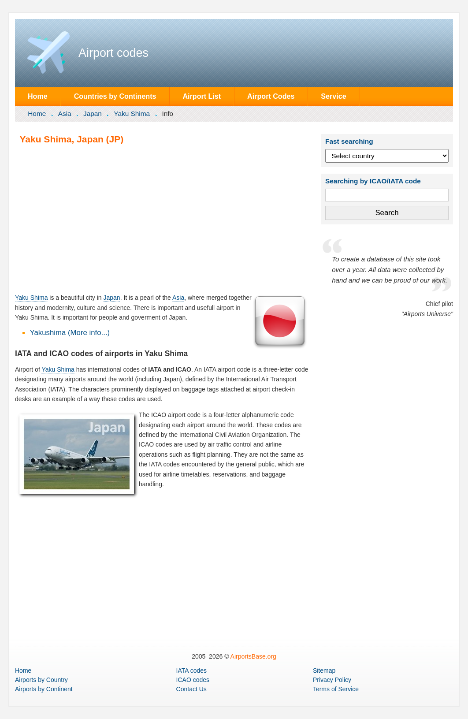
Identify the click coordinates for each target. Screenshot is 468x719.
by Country (41, 679)
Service (333, 96)
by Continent (44, 689)
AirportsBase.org (253, 656)
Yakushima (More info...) (70, 332)
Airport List (201, 96)
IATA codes (191, 670)
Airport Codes (270, 96)
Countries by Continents (115, 96)
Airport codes (113, 53)
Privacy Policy (332, 679)
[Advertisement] (161, 218)
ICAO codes (192, 679)
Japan (92, 113)
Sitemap (324, 670)
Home (38, 96)
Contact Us (191, 689)
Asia (64, 113)
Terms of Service (336, 689)
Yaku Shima (132, 113)
